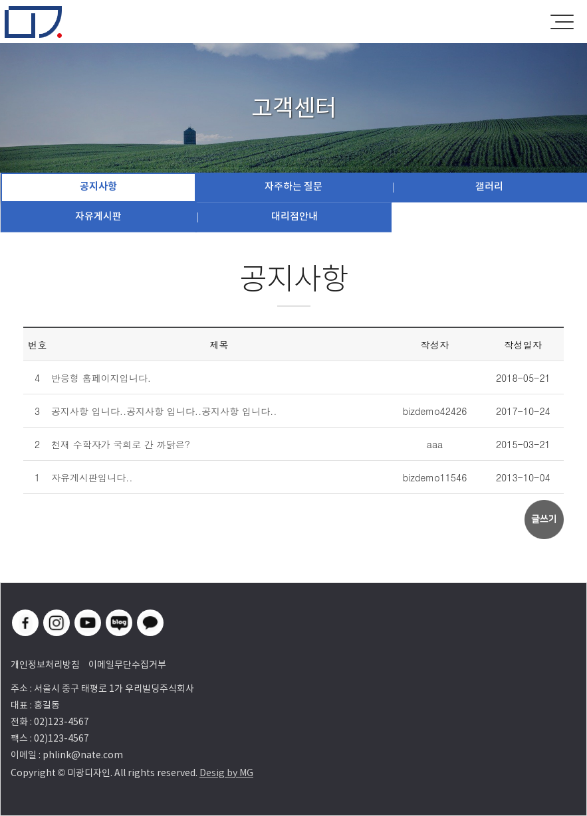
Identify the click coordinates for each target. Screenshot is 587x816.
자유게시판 (98, 216)
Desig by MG (226, 773)
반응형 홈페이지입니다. (101, 377)
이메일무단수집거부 (127, 665)
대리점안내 (294, 216)
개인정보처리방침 (45, 665)
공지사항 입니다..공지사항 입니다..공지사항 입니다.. (164, 411)
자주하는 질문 (293, 186)
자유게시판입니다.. (92, 477)
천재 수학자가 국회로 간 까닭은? (120, 444)
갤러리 (489, 186)
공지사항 (98, 186)
